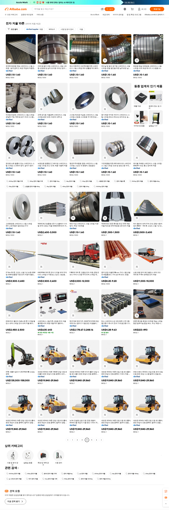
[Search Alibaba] (66, 9)
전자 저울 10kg (53, 181)
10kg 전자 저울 (86, 181)
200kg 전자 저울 (98, 474)
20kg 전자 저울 (149, 474)
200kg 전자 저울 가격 (14, 181)
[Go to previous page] (68, 440)
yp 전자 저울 (82, 474)
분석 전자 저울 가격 (49, 474)
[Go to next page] (101, 440)
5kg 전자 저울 (50, 186)
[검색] (110, 9)
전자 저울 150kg (132, 474)
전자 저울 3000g (103, 479)
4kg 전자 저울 (69, 181)
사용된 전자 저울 (103, 181)
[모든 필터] (13, 29)
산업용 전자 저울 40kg (31, 186)
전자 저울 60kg (153, 181)
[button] (102, 9)
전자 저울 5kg (66, 474)
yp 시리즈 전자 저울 (13, 479)
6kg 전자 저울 (115, 474)
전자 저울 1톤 (119, 181)
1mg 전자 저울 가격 (49, 479)
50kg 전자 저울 (68, 479)
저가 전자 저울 (32, 479)
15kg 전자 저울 (12, 186)
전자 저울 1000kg (85, 479)
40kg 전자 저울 (66, 186)
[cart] (132, 9)
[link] (166, 491)
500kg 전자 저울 (136, 181)
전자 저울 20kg (83, 186)
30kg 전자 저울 (31, 474)
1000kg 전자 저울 (101, 186)
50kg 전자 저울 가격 (35, 181)
